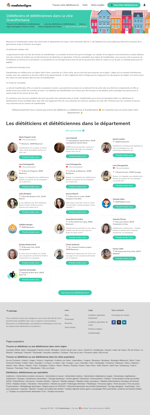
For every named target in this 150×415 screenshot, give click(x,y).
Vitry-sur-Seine (48, 368)
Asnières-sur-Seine (63, 360)
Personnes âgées (105, 384)
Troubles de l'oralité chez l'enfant (50, 389)
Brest (132, 360)
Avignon (87, 360)
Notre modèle (97, 5)
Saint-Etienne (102, 365)
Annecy (40, 360)
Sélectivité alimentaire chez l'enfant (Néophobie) (86, 386)
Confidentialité (94, 333)
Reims (59, 365)
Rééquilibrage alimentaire (30, 386)
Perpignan (43, 365)
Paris (35, 365)
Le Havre (47, 363)
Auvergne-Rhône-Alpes (16, 350)
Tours (26, 368)
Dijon (31, 363)
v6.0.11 (107, 408)
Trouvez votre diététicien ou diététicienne (23, 24)
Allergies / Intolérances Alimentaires (32, 378)
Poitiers (52, 365)
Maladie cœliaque (67, 381)
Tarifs (85, 5)
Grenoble (38, 363)
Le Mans (56, 363)
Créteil (25, 363)
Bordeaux (105, 360)
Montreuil (110, 363)
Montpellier (99, 363)
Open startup (70, 327)
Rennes (66, 365)
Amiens (25, 360)
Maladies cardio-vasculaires (87, 381)
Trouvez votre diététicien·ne (65, 5)
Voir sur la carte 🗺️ (75, 130)
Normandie (37, 352)
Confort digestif (72, 378)
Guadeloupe (98, 350)
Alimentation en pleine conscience (30, 376)
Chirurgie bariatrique (56, 378)
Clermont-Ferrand (13, 363)
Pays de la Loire (76, 352)
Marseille (84, 363)
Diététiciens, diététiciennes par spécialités (27, 372)
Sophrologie (130, 386)
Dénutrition (84, 378)
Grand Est (88, 350)
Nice (15, 365)
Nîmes (21, 365)
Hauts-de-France (120, 350)
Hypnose (55, 381)
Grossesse (30, 381)
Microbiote (32, 384)
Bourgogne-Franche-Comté (38, 350)
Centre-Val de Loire (68, 350)
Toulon (133, 365)
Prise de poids (133, 384)
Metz (91, 363)
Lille (63, 363)
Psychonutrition (12, 386)
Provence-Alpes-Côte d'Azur (96, 352)
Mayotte (27, 352)
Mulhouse (119, 363)
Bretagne (55, 350)
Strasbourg (124, 365)
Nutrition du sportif (58, 384)
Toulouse (9, 368)
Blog (67, 315)
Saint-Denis (91, 365)
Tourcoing (19, 368)
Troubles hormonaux (55, 391)
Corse (80, 350)
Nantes (9, 365)
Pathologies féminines (76, 384)
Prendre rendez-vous (30, 157)
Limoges (69, 363)
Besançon (96, 360)
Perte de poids (120, 384)
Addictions (10, 376)
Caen (138, 360)
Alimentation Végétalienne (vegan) (98, 376)
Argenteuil (49, 360)
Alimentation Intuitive (73, 376)
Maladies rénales (19, 384)
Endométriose (18, 381)
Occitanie (64, 352)
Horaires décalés (43, 381)
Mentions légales (95, 329)
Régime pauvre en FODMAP (54, 386)
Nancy (127, 363)
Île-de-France (133, 350)
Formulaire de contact (120, 315)
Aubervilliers (77, 360)
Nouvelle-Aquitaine (51, 352)
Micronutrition (43, 384)
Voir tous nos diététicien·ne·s (75, 292)
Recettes (68, 323)
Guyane (108, 350)
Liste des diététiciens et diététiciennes (60, 24)
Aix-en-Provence (13, 360)
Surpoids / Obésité (28, 389)
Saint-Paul (114, 365)
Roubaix (74, 365)
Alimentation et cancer (54, 376)
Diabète (107, 378)
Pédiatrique (91, 384)
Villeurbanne (35, 368)
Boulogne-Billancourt (119, 360)
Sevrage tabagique (115, 386)
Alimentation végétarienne (124, 376)
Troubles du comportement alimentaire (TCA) (27, 391)
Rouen (81, 365)
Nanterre (135, 363)
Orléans (29, 365)
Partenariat (69, 319)
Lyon (77, 363)
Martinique (18, 352)
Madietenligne (64, 408)
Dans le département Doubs (50, 26)
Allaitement (11, 378)
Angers (32, 360)
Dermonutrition (97, 378)
